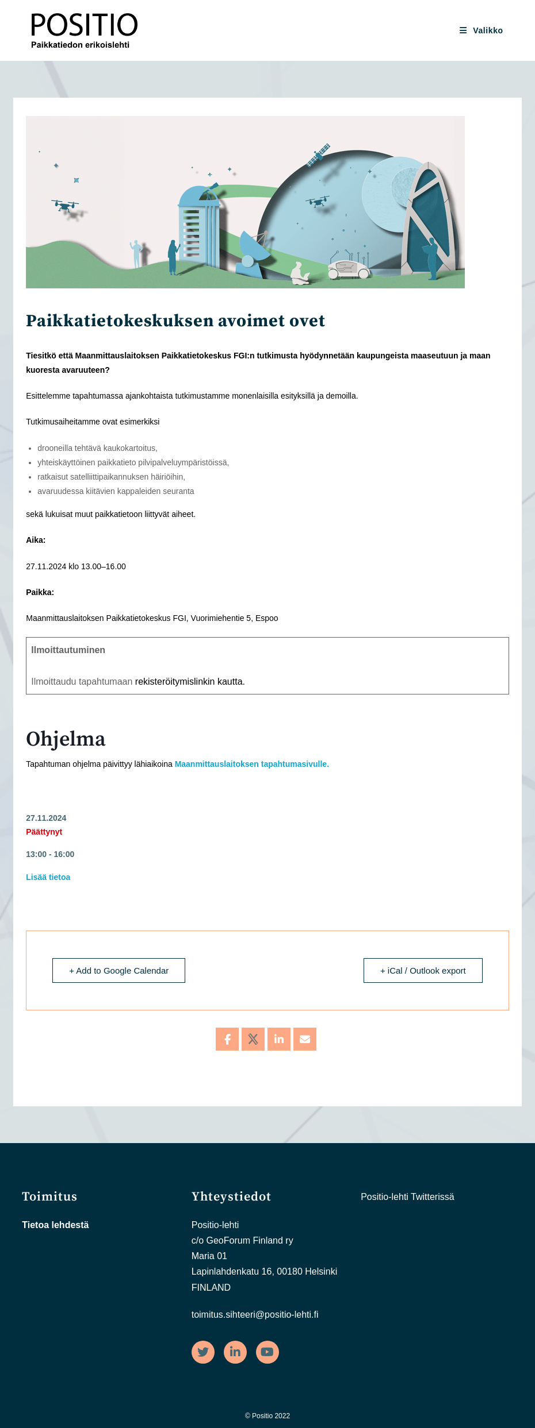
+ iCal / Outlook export (423, 970)
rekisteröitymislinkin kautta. (190, 681)
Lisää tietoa (48, 877)
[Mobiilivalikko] (481, 30)
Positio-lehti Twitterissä (407, 1197)
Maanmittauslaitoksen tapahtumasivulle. (252, 764)
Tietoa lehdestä (55, 1225)
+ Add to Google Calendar (119, 970)
